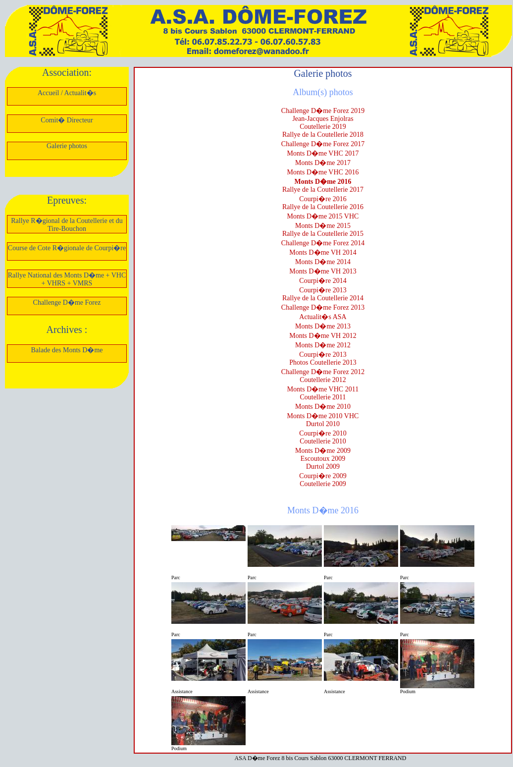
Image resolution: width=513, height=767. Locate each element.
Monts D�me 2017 (323, 162)
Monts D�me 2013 (323, 326)
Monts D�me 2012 (323, 345)
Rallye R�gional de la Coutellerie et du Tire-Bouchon (67, 224)
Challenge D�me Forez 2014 (322, 243)
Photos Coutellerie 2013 (322, 362)
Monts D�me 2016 (322, 181)
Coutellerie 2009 (323, 484)
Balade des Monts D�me (67, 350)
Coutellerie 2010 (323, 441)
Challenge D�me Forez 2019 (322, 110)
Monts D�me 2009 (323, 450)
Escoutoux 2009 (323, 458)
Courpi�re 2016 (322, 199)
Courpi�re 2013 (322, 290)
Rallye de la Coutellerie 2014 (322, 298)
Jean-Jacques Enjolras (322, 118)
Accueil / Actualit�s (67, 93)
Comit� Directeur (67, 120)
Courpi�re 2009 (322, 476)
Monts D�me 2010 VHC (323, 416)
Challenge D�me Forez (67, 302)
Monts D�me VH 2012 (322, 335)
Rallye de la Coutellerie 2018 (322, 134)
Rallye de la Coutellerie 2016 (322, 207)
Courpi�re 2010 (322, 433)
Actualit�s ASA (322, 317)
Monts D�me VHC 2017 (323, 153)
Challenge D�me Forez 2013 (322, 307)
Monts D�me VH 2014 (322, 252)
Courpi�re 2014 (322, 280)
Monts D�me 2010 (323, 406)
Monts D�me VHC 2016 (323, 172)
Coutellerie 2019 (323, 126)
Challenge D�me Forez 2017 (322, 144)
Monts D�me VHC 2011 (323, 389)
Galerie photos (67, 146)
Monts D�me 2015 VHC (323, 216)
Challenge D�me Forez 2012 (322, 372)
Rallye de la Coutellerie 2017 (322, 189)
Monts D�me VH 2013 (322, 271)
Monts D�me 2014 (323, 262)
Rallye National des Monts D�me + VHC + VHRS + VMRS (67, 279)
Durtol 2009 (323, 466)
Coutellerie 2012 (323, 380)
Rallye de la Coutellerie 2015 (322, 233)
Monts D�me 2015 (323, 225)
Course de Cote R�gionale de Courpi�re (67, 248)
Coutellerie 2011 (323, 397)
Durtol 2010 (323, 424)
